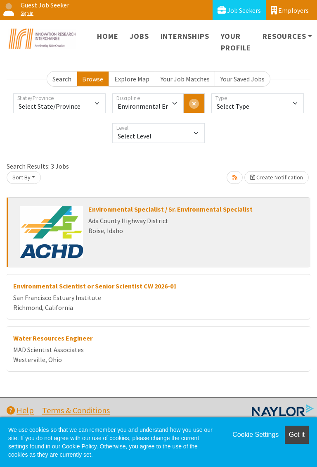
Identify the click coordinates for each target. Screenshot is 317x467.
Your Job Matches (185, 79)
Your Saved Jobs (242, 79)
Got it (297, 434)
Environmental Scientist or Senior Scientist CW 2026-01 (95, 286)
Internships (185, 36)
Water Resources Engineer (52, 338)
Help (20, 410)
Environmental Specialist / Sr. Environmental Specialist (170, 209)
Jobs (139, 36)
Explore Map (131, 79)
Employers (290, 10)
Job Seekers (239, 10)
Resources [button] (284, 36)
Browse (92, 79)
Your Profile (236, 41)
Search (61, 79)
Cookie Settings (255, 434)
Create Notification (276, 177)
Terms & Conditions (76, 410)
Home (107, 36)
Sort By (21, 177)
